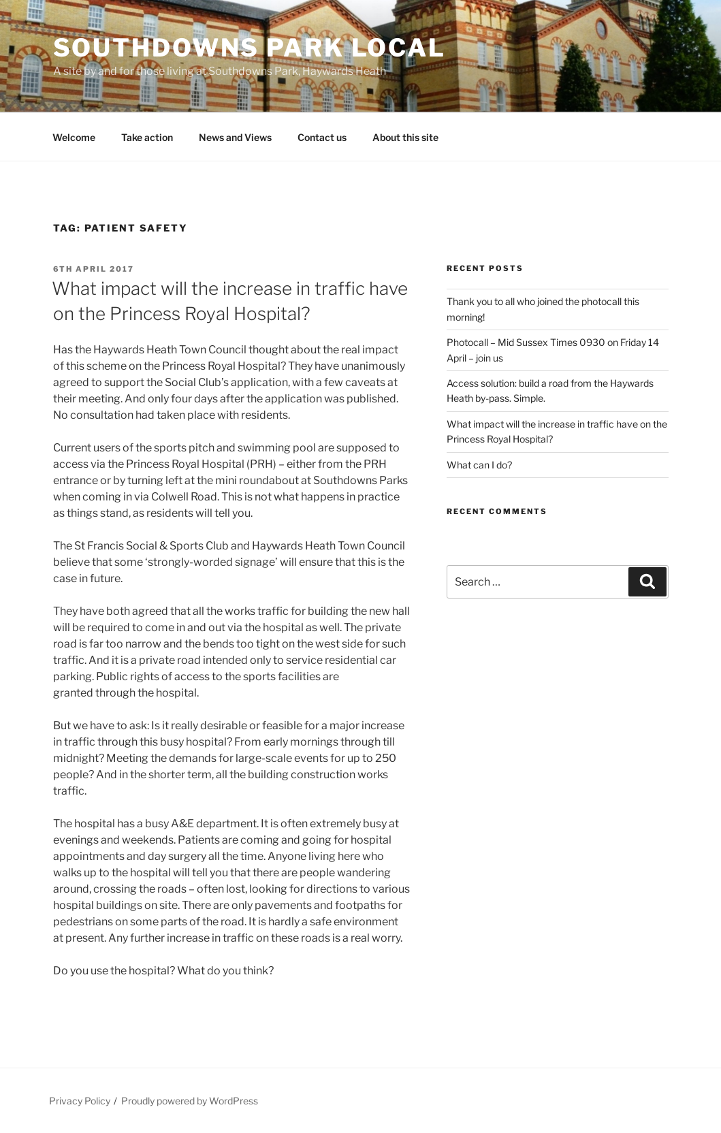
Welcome (73, 137)
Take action (147, 137)
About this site (405, 137)
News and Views (235, 137)
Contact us (322, 137)
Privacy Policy (79, 1100)
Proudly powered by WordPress (189, 1100)
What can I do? (479, 464)
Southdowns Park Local (249, 48)
